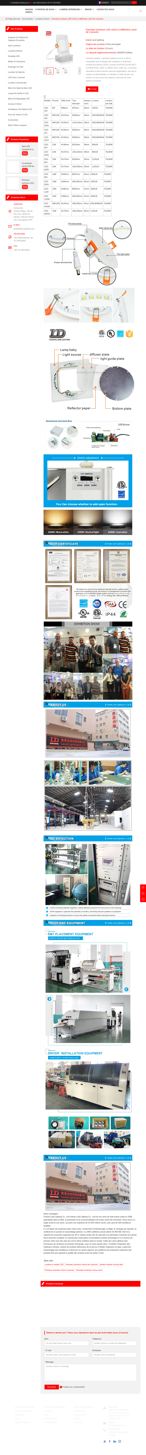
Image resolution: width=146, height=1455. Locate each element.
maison (29, 9)
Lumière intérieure (70, 9)
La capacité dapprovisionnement (101, 52)
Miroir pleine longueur (17, 125)
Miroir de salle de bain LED (20, 88)
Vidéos (28, 12)
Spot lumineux (14, 46)
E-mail (92, 89)
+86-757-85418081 (22, 250)
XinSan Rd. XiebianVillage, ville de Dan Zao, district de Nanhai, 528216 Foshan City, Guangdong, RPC (24, 214)
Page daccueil (14, 19)
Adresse (112, 1407)
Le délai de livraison (95, 48)
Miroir (89, 9)
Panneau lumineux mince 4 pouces (59, 1270)
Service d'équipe (50, 1422)
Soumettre (51, 1387)
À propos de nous (46, 9)
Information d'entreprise (24, 1411)
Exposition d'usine (51, 1418)
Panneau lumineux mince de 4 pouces (82, 1265)
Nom (46, 1339)
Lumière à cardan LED (54, 1265)
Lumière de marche (16, 72)
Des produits (27, 19)
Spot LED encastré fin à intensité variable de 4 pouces (29, 148)
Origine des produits (95, 44)
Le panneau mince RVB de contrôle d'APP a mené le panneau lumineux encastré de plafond (29, 165)
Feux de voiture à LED (18, 115)
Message (48, 1362)
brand (88, 40)
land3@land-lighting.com (20, 3)
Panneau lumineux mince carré (89, 1270)
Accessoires (13, 120)
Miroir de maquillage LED (19, 99)
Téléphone (96, 1339)
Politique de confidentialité (74, 1387)
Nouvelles (48, 1411)
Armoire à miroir (15, 104)
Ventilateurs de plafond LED (20, 109)
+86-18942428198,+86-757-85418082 (47, 3)
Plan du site (78, 1422)
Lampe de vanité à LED (18, 93)
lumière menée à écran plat (111, 1265)
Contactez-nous (79, 1411)
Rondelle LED (14, 56)
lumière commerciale (17, 83)
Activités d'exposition (23, 1422)
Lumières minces (42, 19)
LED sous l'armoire (16, 77)
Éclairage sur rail (15, 67)
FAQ (16, 1418)
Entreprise (96, 1350)
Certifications (20, 1415)
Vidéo (46, 1415)
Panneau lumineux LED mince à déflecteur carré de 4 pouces (77, 19)
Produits (77, 1418)
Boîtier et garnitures (16, 62)
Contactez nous (105, 9)
